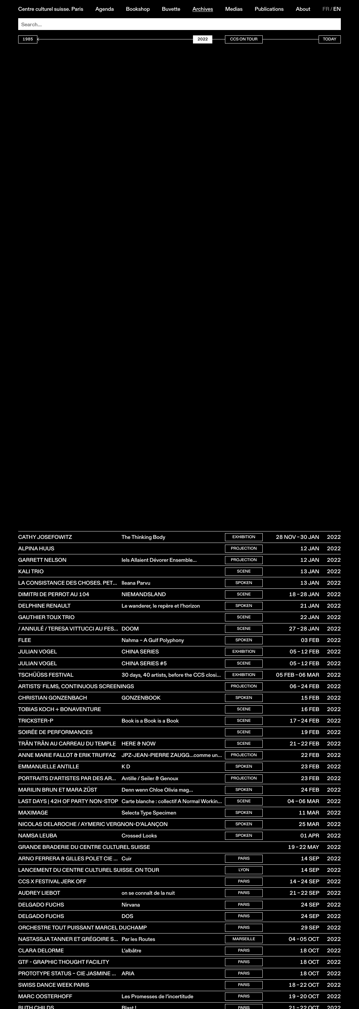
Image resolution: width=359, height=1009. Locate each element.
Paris (244, 877)
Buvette (171, 9)
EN (337, 9)
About (303, 9)
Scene (244, 574)
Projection (244, 549)
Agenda (104, 9)
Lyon (243, 889)
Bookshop (138, 9)
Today (329, 39)
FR (325, 9)
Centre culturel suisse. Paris (50, 9)
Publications (269, 9)
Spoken (243, 586)
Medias (234, 9)
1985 (28, 39)
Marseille (243, 962)
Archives (202, 9)
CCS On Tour (244, 39)
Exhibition (243, 537)
